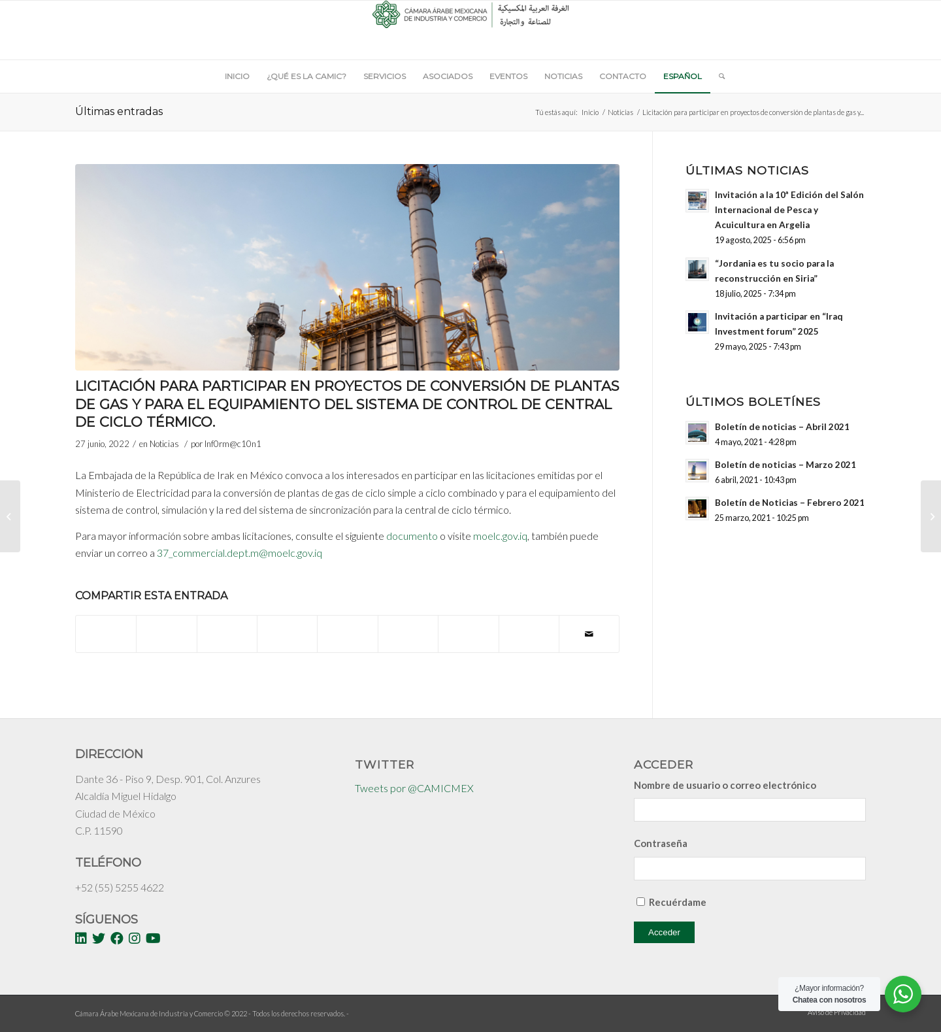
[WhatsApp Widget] (903, 994)
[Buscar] (717, 76)
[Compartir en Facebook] (106, 627)
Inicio (590, 112)
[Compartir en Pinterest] (287, 627)
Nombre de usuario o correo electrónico (725, 785)
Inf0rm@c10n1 (233, 444)
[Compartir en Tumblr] (408, 627)
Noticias (620, 112)
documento (412, 535)
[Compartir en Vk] (468, 627)
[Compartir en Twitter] (166, 627)
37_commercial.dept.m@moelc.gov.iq (239, 552)
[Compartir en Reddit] (529, 627)
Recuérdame (677, 902)
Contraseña (660, 843)
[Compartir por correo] (589, 634)
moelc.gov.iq (500, 535)
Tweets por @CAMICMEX (414, 788)
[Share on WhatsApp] (227, 627)
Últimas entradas (119, 111)
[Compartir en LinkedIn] (347, 627)
